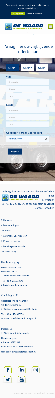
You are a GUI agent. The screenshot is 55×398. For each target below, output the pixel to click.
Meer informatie (35, 13)
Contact (7, 230)
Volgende (15, 151)
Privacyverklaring (12, 241)
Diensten (7, 219)
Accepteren (18, 13)
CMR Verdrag (9, 251)
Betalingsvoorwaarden (14, 246)
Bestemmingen (11, 225)
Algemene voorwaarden (15, 235)
